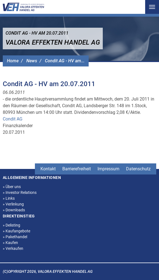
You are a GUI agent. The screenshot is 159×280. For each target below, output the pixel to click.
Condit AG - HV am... (64, 60)
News (31, 60)
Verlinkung (13, 204)
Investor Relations (20, 192)
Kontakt (48, 168)
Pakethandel (15, 237)
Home (13, 60)
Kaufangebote (16, 231)
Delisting (11, 225)
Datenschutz (138, 168)
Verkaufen (13, 248)
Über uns (12, 186)
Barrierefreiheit (76, 168)
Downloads (14, 210)
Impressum (108, 168)
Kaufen (10, 242)
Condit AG (12, 119)
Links (9, 198)
